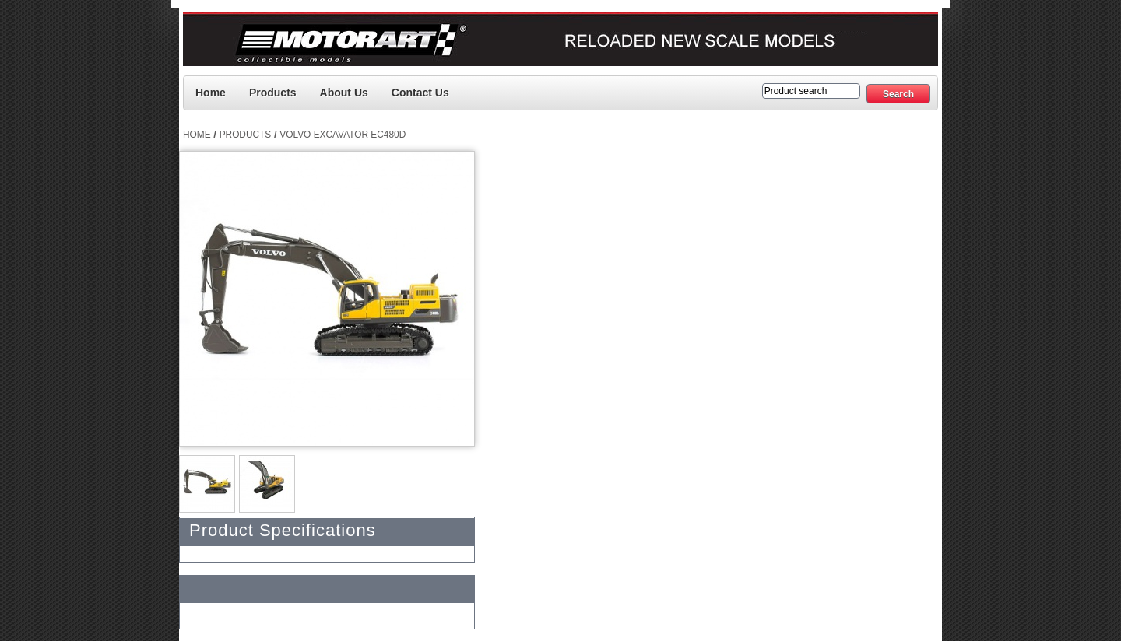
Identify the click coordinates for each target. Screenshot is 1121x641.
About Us (344, 92)
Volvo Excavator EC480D (342, 134)
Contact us (420, 92)
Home (210, 92)
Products (273, 92)
